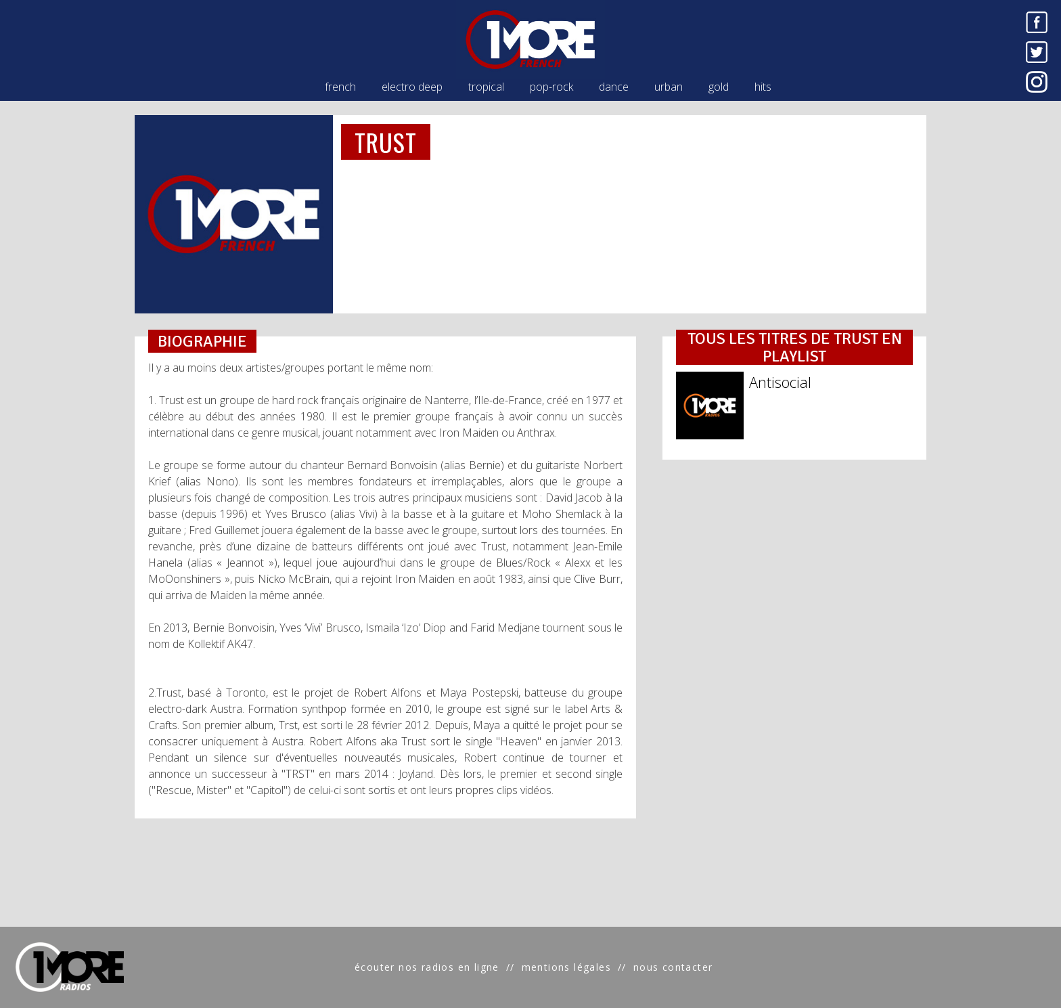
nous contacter (673, 967)
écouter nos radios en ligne (427, 967)
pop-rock (551, 86)
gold (718, 86)
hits (762, 86)
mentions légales (566, 967)
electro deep (412, 86)
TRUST (386, 142)
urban (668, 86)
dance (614, 86)
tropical (486, 86)
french (340, 86)
